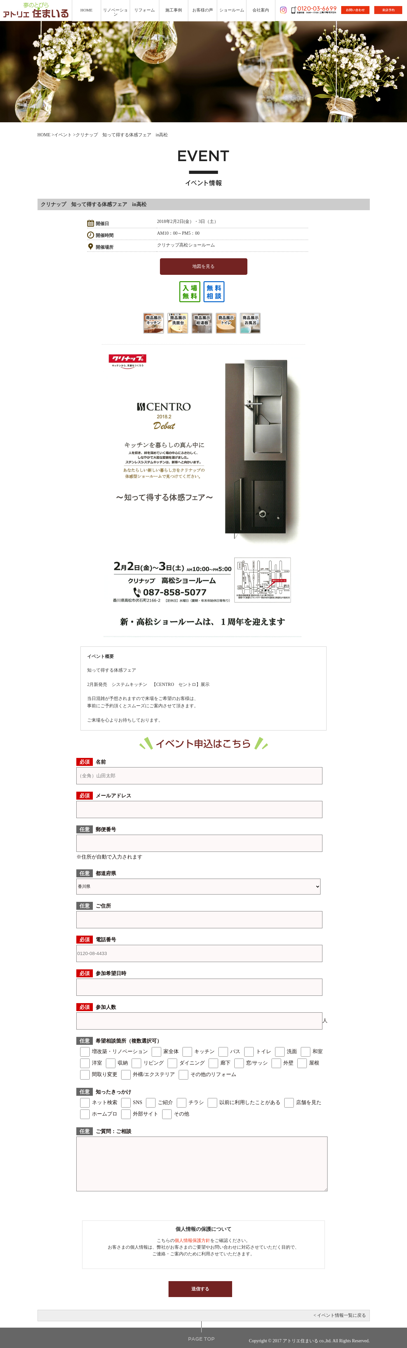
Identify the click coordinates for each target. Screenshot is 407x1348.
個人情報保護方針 (192, 1240)
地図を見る (203, 266)
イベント (63, 134)
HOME (44, 134)
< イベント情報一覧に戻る (340, 1315)
